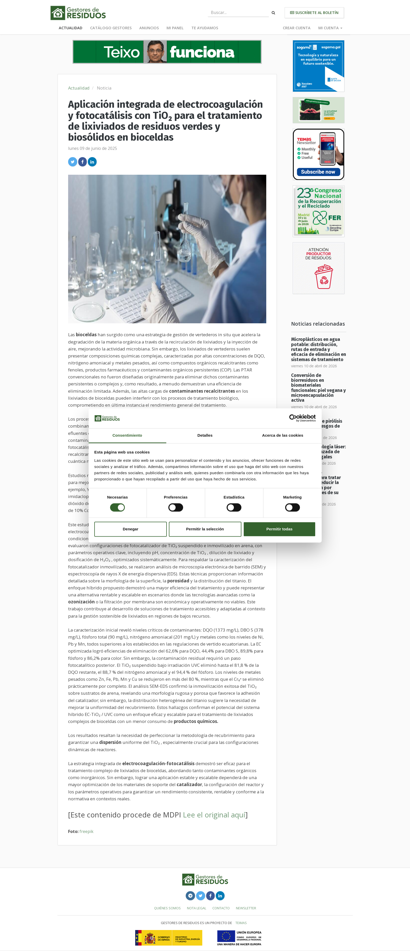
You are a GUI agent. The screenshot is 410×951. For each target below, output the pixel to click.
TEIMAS (241, 922)
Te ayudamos (204, 27)
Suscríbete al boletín (314, 12)
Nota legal (196, 908)
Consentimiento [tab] (127, 435)
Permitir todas (280, 529)
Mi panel (175, 27)
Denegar (130, 529)
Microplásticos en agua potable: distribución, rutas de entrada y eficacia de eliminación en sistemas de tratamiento (318, 349)
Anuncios (149, 27)
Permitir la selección (205, 529)
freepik (86, 831)
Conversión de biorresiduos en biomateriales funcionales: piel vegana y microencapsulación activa (318, 388)
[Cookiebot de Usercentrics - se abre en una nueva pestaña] (293, 418)
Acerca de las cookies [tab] (282, 435)
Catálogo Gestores (111, 27)
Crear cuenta (297, 27)
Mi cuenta (330, 27)
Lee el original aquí (214, 815)
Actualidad (70, 27)
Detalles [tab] (204, 435)
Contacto (221, 908)
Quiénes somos (167, 908)
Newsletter (246, 908)
